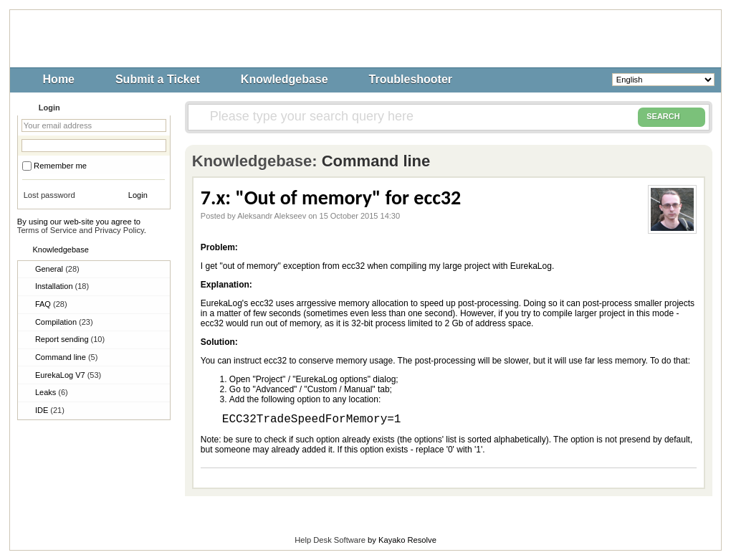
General (57, 269)
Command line (66, 357)
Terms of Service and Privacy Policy (80, 230)
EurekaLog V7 (68, 375)
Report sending (70, 339)
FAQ (51, 304)
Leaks (51, 392)
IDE (49, 410)
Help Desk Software (330, 540)
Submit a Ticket (157, 79)
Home (59, 79)
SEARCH (671, 117)
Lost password (49, 195)
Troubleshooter (410, 79)
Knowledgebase (284, 79)
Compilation (64, 322)
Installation (62, 286)
